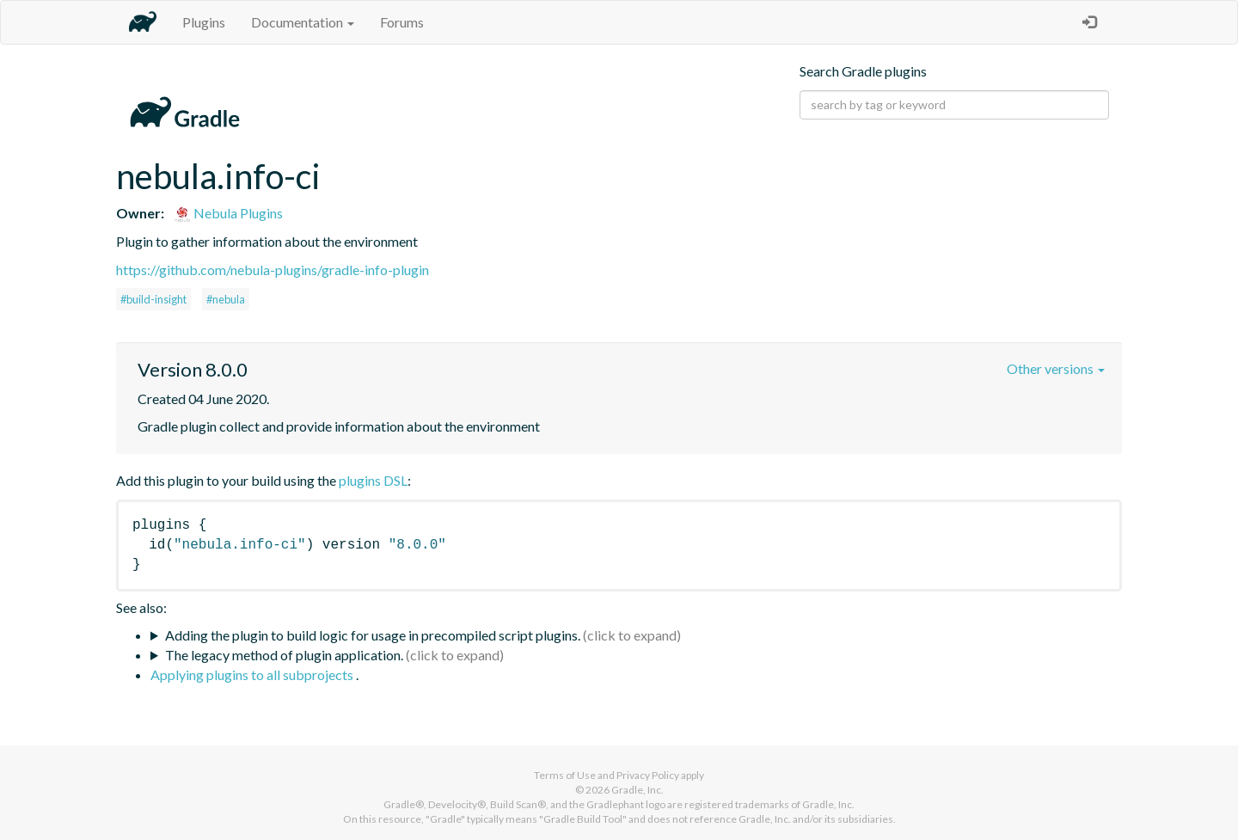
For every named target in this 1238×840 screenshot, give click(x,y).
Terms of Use (565, 775)
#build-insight (153, 299)
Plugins (203, 22)
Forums (402, 22)
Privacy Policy (647, 775)
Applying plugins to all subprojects (253, 674)
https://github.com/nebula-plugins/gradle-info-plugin (272, 269)
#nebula (225, 299)
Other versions (1056, 368)
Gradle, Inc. (637, 789)
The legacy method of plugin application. (284, 655)
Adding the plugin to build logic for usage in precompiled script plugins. (372, 635)
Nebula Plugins (228, 213)
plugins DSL (373, 480)
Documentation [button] (302, 22)
